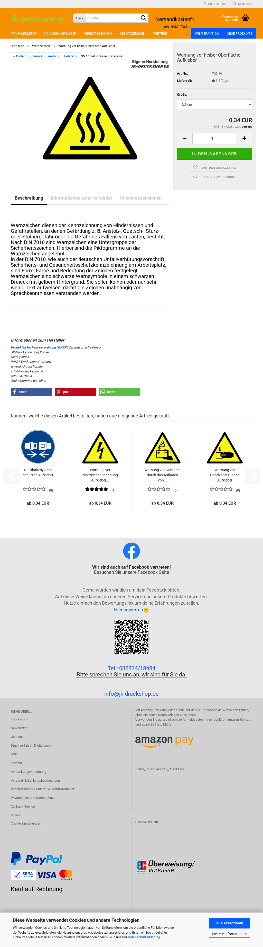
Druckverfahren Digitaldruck (31, 745)
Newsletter (19, 728)
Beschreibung (29, 198)
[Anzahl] (214, 138)
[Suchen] (143, 18)
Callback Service (23, 806)
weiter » (53, 56)
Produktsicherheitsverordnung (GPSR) (39, 347)
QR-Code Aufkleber (60, 33)
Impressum (19, 719)
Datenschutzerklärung (144, 937)
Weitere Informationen (229, 934)
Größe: (182, 94)
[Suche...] (79, 18)
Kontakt (16, 763)
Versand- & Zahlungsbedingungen (35, 780)
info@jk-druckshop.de (131, 694)
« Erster (19, 56)
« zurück (36, 56)
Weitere (160, 33)
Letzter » (70, 56)
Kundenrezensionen (141, 198)
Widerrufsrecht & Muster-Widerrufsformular (42, 789)
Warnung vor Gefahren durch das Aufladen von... (162, 475)
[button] (184, 138)
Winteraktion (207, 33)
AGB (14, 754)
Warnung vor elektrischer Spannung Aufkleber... (100, 475)
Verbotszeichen (98, 33)
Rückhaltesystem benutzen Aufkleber (38, 472)
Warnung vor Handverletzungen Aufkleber (224, 475)
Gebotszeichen (132, 33)
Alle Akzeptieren (229, 923)
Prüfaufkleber (23, 33)
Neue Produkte (239, 33)
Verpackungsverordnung (28, 772)
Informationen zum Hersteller (81, 198)
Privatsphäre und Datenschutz (32, 798)
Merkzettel (242, 4)
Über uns (17, 737)
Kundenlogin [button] (215, 4)
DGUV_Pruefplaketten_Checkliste (159, 769)
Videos (16, 815)
